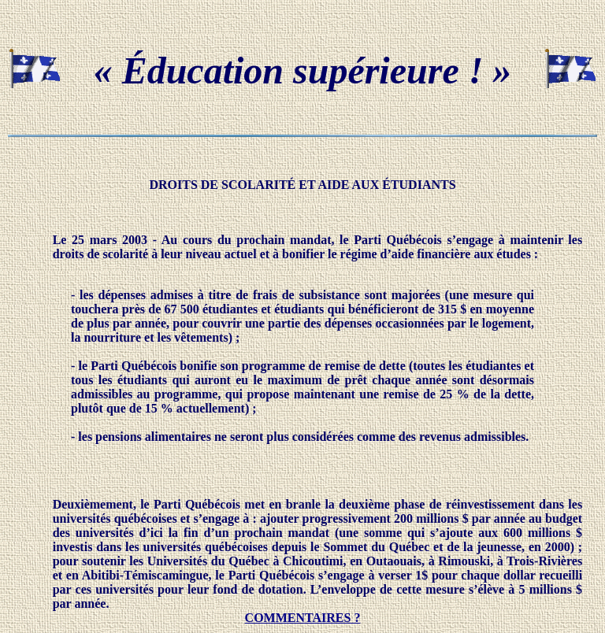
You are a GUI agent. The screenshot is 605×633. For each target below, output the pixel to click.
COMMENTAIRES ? (303, 617)
